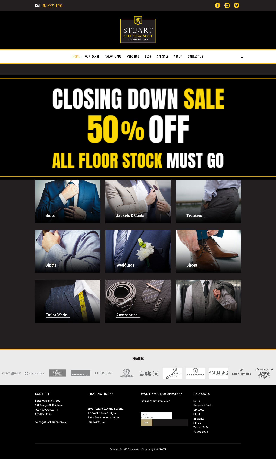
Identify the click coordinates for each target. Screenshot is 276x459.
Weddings (125, 265)
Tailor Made (56, 314)
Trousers (194, 215)
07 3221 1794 (53, 5)
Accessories (126, 314)
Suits (50, 215)
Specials (198, 418)
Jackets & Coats (130, 215)
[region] (138, 127)
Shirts (51, 265)
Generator (160, 449)
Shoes (191, 265)
